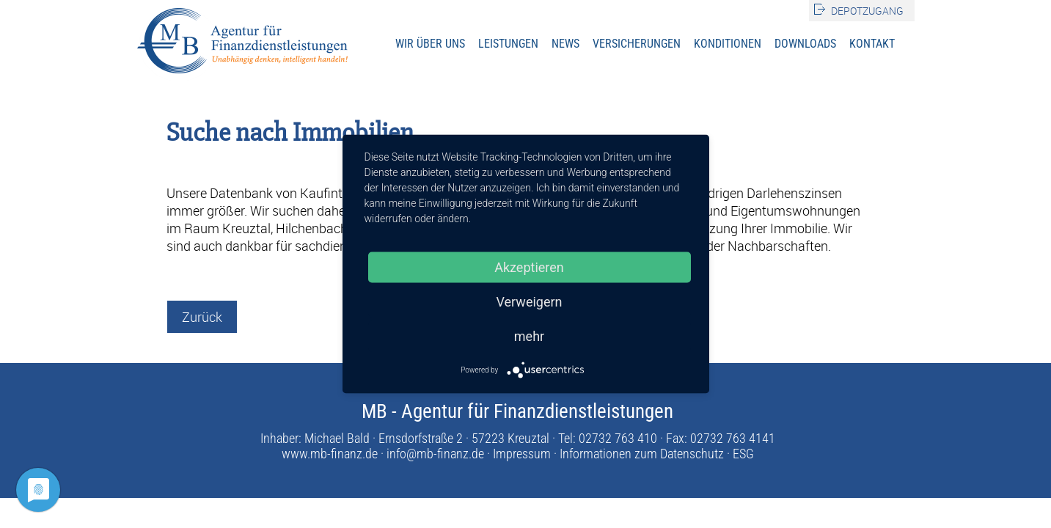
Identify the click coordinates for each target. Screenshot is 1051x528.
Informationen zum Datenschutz (642, 453)
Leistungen (508, 44)
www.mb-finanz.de (330, 453)
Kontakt (872, 44)
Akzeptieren (529, 267)
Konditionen (727, 44)
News (565, 44)
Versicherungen (637, 44)
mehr (529, 336)
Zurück (202, 317)
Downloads (805, 44)
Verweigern (529, 301)
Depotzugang (867, 11)
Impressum (522, 453)
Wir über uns (430, 44)
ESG (743, 453)
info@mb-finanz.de (435, 453)
